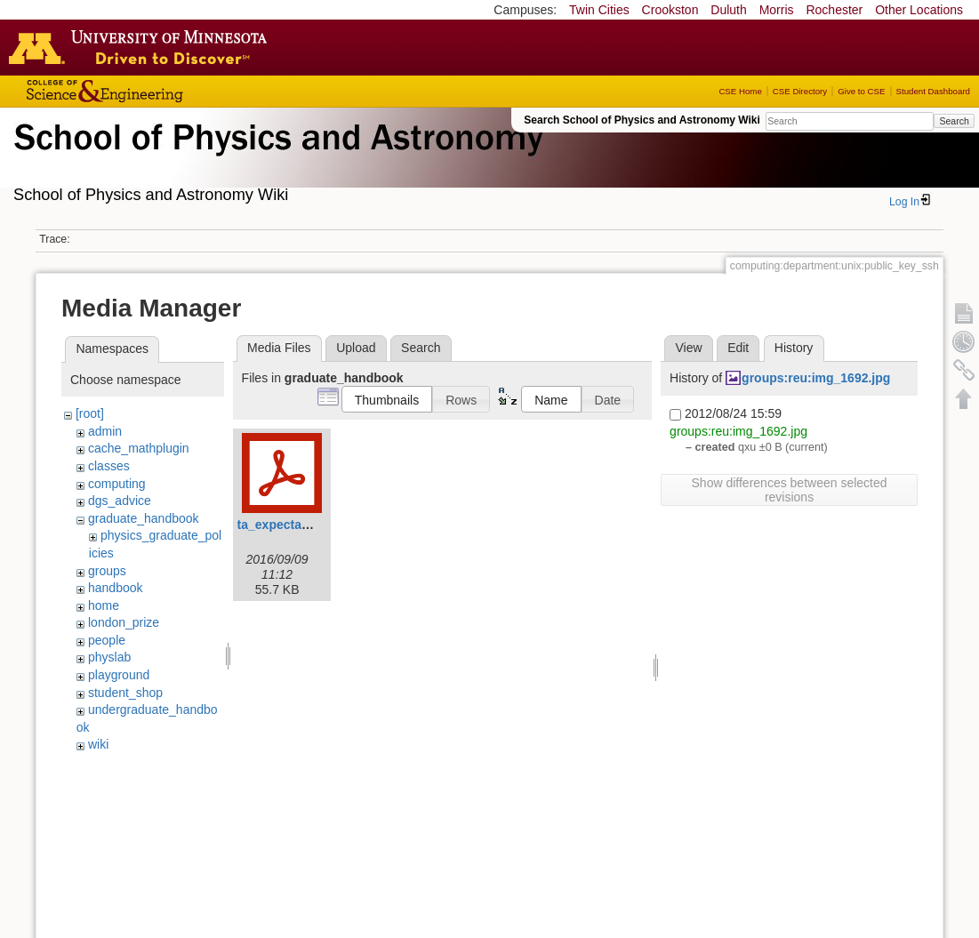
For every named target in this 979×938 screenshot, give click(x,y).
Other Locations (919, 10)
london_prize (123, 622)
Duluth (728, 10)
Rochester (834, 10)
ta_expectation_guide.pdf (312, 524)
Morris (776, 10)
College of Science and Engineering (160, 91)
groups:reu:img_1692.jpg (816, 378)
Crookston (670, 10)
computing (117, 484)
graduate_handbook (143, 518)
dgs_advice (119, 500)
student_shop (125, 692)
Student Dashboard (933, 91)
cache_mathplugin (138, 448)
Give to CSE (861, 91)
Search (953, 121)
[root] (90, 413)
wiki (98, 744)
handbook (115, 588)
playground (118, 675)
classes (109, 466)
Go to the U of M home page (142, 47)
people (106, 640)
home (103, 605)
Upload (355, 348)
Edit (738, 348)
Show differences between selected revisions (789, 490)
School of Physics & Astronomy (275, 158)
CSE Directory (800, 91)
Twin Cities (599, 10)
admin (105, 431)
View (688, 348)
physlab (109, 657)
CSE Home (739, 91)
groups (107, 571)
